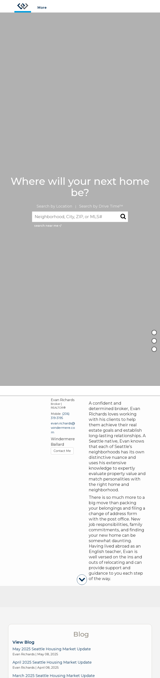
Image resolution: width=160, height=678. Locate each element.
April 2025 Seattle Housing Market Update (52, 662)
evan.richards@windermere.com (63, 427)
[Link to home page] (22, 6)
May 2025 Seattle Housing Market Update (51, 649)
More (42, 8)
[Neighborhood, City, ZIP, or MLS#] (80, 217)
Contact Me (62, 451)
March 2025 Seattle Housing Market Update (53, 675)
